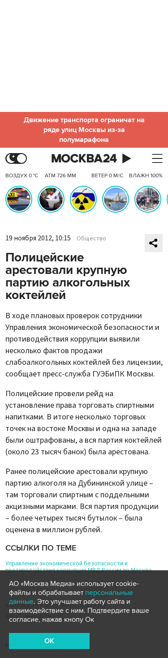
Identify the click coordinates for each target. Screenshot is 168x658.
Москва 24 (84, 159)
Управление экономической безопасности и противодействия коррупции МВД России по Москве (78, 567)
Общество (91, 238)
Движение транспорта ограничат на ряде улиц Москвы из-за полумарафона (84, 129)
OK (49, 641)
